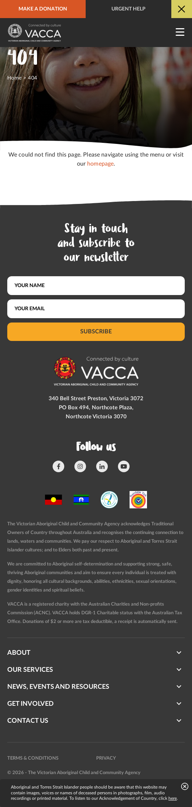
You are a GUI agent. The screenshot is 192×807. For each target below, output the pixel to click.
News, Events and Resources (58, 687)
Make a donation (43, 9)
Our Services (30, 670)
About (18, 653)
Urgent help (128, 9)
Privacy (106, 758)
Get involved (30, 704)
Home (14, 78)
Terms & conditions (32, 758)
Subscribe (96, 331)
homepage (100, 164)
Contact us (27, 721)
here (172, 798)
